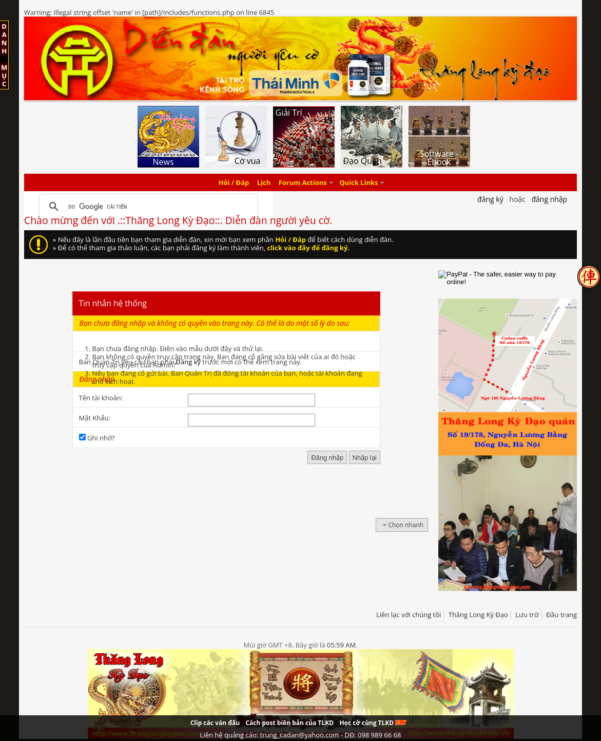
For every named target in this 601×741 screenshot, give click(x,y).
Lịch (264, 182)
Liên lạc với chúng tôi (408, 614)
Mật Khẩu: (94, 418)
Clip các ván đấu (215, 722)
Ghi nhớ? (97, 438)
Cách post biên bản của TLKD (289, 722)
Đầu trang (561, 614)
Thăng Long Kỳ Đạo (478, 614)
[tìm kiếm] (147, 206)
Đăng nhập (549, 199)
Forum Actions (303, 182)
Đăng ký (188, 361)
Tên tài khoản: (101, 398)
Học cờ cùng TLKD (372, 722)
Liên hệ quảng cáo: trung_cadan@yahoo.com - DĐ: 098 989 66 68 (300, 734)
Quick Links (358, 182)
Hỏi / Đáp (234, 182)
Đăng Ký (490, 199)
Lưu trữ (526, 614)
